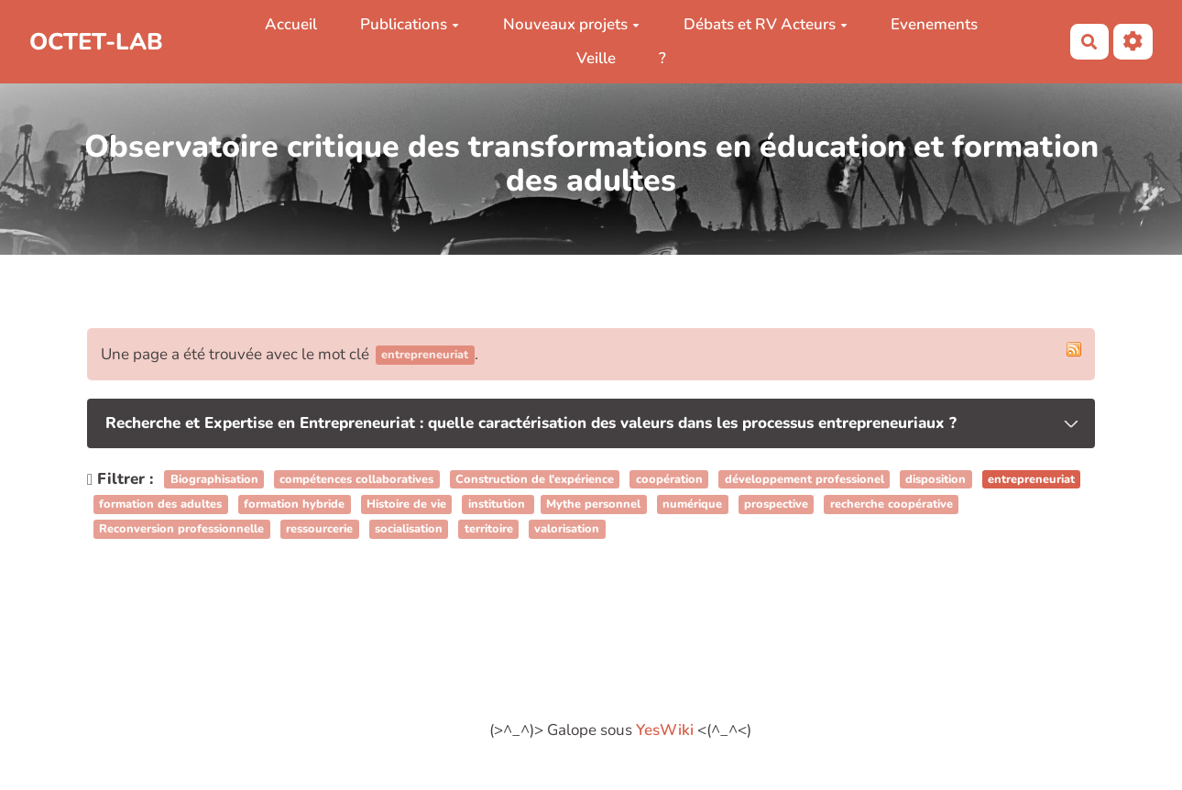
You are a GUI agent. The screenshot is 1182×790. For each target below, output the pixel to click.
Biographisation (214, 479)
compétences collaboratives (356, 479)
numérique (692, 504)
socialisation (409, 529)
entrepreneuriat (1031, 479)
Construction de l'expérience (534, 479)
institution (498, 504)
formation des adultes (160, 504)
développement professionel (804, 479)
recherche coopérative (891, 504)
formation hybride (294, 504)
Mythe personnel (593, 504)
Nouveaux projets (571, 24)
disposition (935, 479)
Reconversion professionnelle (181, 529)
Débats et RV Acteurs (766, 24)
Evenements (934, 24)
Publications (409, 24)
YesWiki (665, 730)
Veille (596, 58)
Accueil (291, 24)
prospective (776, 504)
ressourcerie (319, 529)
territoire (489, 529)
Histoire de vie (406, 504)
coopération (669, 479)
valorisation (566, 529)
